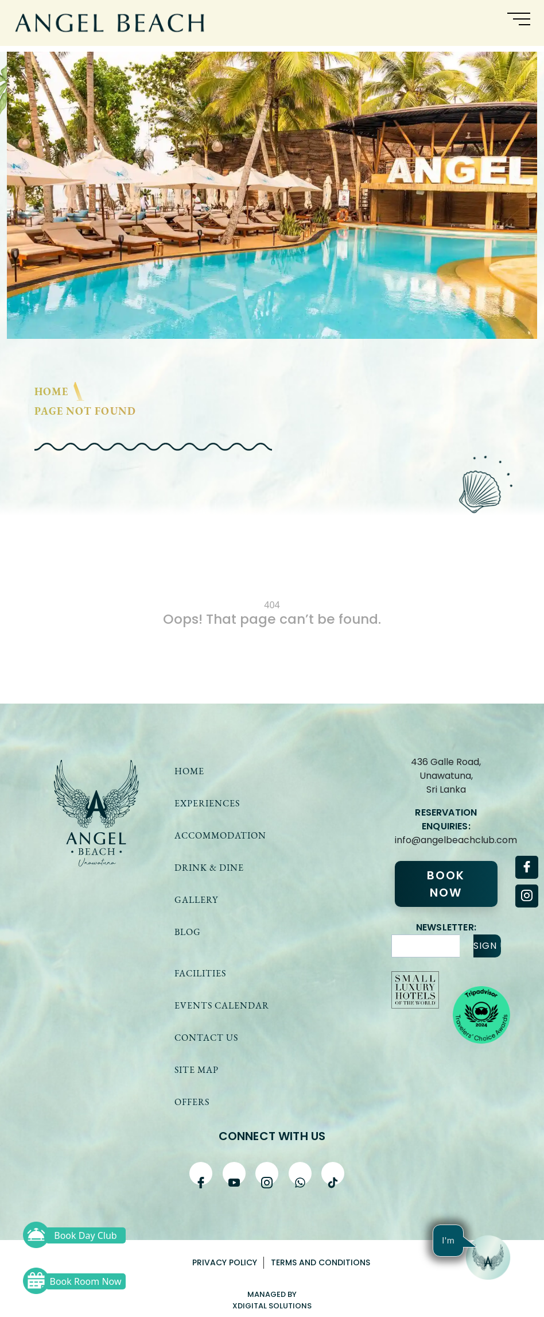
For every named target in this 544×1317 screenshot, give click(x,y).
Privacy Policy (224, 1262)
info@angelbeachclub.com (446, 840)
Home (51, 391)
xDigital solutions (272, 1305)
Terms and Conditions (320, 1262)
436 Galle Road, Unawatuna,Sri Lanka (446, 775)
